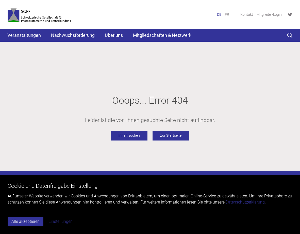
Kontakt (246, 14)
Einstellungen (60, 221)
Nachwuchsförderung (73, 35)
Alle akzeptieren (25, 221)
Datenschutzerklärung (245, 202)
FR (227, 14)
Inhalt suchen (129, 135)
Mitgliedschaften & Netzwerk (162, 35)
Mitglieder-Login (269, 14)
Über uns (114, 35)
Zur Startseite (170, 135)
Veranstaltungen (24, 35)
